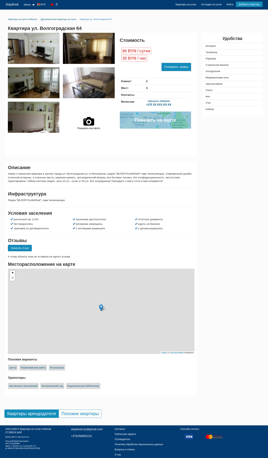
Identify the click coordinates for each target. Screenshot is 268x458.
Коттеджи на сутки (211, 4)
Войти (230, 4)
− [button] (12, 278)
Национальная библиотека (83, 385)
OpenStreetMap (176, 353)
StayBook (12, 4)
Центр (12, 367)
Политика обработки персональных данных (139, 444)
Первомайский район (33, 367)
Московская (57, 367)
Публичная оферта (125, 434)
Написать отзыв (20, 248)
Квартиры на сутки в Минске (35, 429)
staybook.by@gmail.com (87, 429)
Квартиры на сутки (186, 4)
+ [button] (12, 273)
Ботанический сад (52, 385)
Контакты (120, 429)
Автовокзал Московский (23, 385)
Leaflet (163, 353)
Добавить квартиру (249, 4)
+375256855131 (81, 436)
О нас (118, 454)
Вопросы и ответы (125, 449)
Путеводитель (122, 439)
